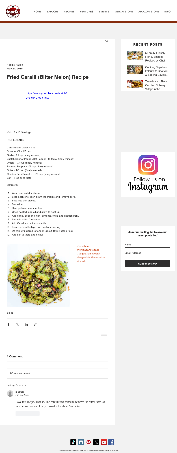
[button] (69, 11)
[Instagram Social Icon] (81, 442)
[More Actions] (106, 393)
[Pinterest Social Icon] (89, 442)
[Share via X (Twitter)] (17, 324)
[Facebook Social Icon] (111, 442)
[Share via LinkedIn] (26, 324)
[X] (96, 442)
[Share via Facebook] (8, 324)
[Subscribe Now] (147, 263)
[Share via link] (35, 324)
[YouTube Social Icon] (104, 442)
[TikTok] (73, 442)
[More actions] (106, 67)
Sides (10, 312)
